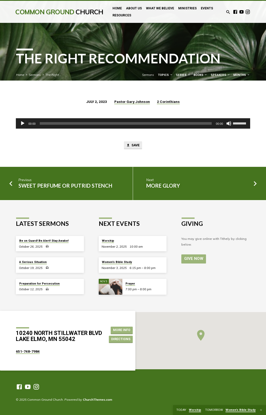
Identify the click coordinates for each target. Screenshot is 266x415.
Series (183, 75)
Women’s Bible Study (117, 262)
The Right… (53, 75)
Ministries (187, 8)
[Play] (22, 123)
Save (133, 145)
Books (200, 75)
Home (117, 8)
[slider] (126, 123)
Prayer (130, 283)
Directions (120, 339)
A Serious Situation (33, 262)
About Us (134, 8)
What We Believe (160, 8)
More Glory (163, 186)
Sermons (35, 75)
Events (207, 8)
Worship (108, 240)
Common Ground (59, 12)
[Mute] (228, 123)
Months (241, 75)
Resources (121, 15)
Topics (165, 75)
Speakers (220, 75)
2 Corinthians (168, 102)
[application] (133, 123)
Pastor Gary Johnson (132, 102)
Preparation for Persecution (39, 283)
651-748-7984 (28, 351)
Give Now (193, 258)
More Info (121, 330)
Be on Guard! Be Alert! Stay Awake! (44, 240)
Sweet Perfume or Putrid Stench (65, 186)
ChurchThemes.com (97, 399)
